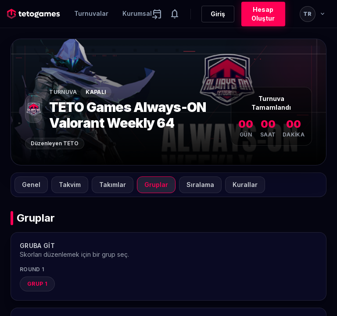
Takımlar (112, 184)
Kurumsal (137, 13)
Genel (31, 184)
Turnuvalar (91, 13)
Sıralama (200, 184)
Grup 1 (37, 283)
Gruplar (156, 184)
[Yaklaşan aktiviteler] (157, 14)
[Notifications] (174, 14)
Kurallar (245, 184)
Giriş (218, 14)
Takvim (70, 184)
